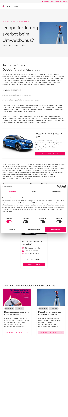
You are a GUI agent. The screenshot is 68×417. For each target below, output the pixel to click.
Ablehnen (12, 229)
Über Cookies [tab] (56, 191)
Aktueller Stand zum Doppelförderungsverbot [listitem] (16, 95)
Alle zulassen (55, 229)
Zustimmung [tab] (12, 191)
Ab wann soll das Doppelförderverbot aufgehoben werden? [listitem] (20, 100)
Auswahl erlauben (34, 229)
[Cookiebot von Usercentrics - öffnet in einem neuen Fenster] (58, 186)
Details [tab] (34, 191)
